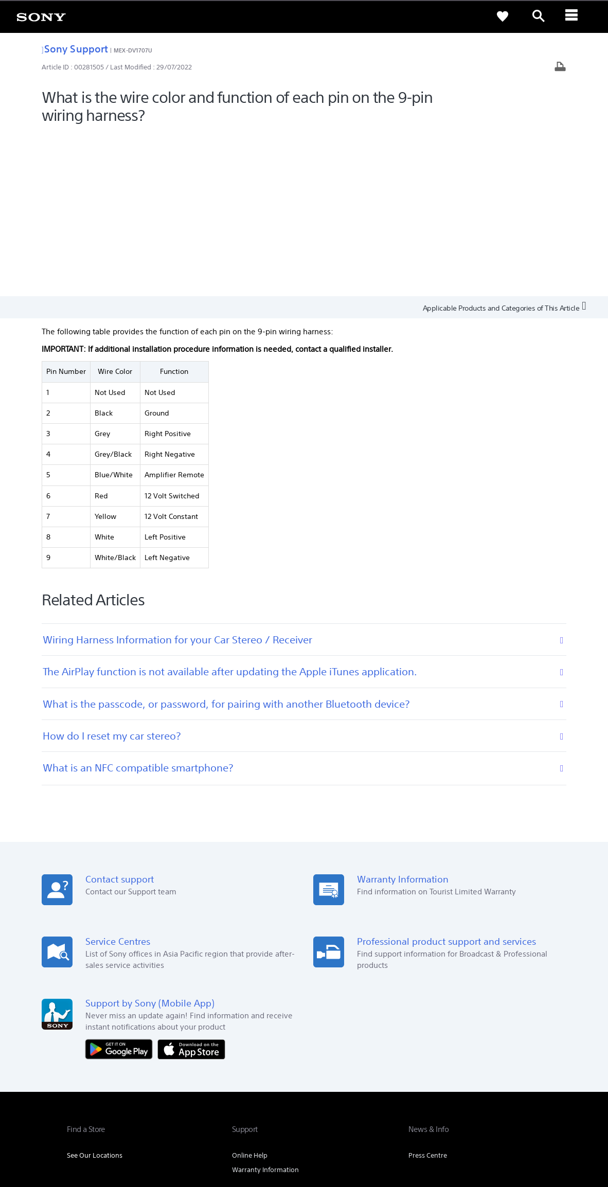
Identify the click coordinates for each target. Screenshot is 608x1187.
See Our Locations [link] (94, 991)
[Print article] (560, 67)
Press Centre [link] (427, 991)
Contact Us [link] (524, 1056)
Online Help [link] (249, 991)
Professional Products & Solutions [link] (340, 1056)
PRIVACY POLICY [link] (155, 1130)
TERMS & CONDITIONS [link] (97, 1130)
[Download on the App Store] (191, 885)
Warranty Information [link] (265, 1005)
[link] (41, 16)
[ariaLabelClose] (575, 16)
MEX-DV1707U (133, 50)
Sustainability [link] (476, 1056)
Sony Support (75, 49)
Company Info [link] (424, 1056)
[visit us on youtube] (530, 1081)
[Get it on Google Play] (121, 885)
